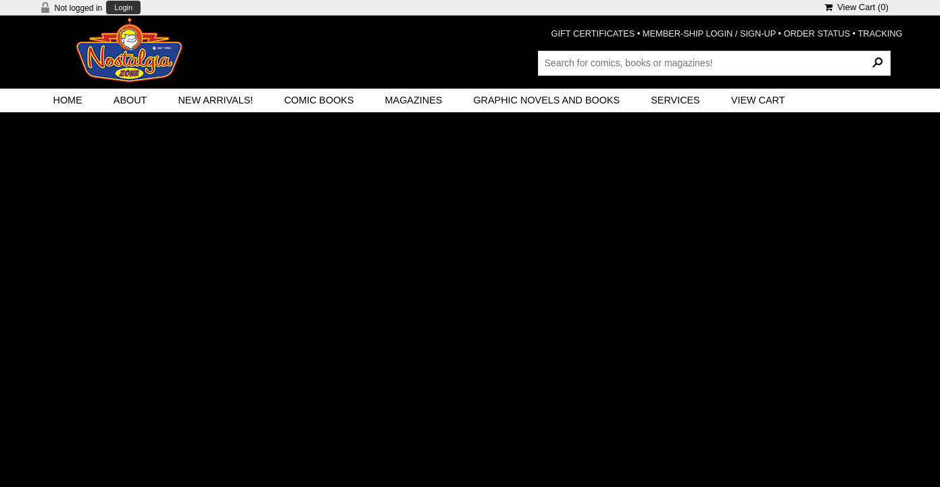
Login (123, 7)
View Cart (758, 100)
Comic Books (318, 100)
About (130, 100)
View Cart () (856, 7)
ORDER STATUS (817, 33)
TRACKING (880, 33)
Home (67, 100)
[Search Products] (714, 62)
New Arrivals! (215, 100)
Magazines (414, 100)
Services (675, 100)
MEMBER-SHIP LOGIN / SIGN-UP (709, 33)
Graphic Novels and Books (546, 100)
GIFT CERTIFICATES (593, 33)
